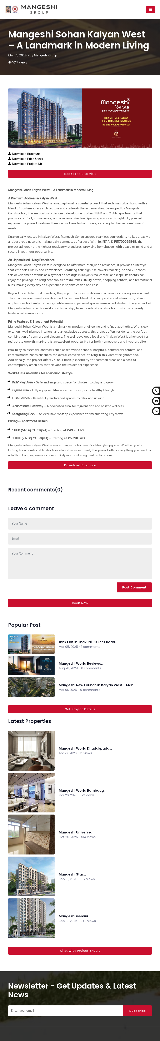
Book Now (80, 603)
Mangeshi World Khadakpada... (85, 748)
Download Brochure (80, 465)
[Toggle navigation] (150, 9)
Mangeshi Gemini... (74, 916)
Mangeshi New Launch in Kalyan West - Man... (97, 685)
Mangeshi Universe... (76, 832)
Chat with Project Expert (80, 951)
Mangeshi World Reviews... (81, 663)
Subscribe (137, 1011)
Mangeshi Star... (72, 874)
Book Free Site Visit (80, 174)
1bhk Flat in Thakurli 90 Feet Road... (88, 642)
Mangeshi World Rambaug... (82, 790)
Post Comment (134, 587)
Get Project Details (80, 709)
